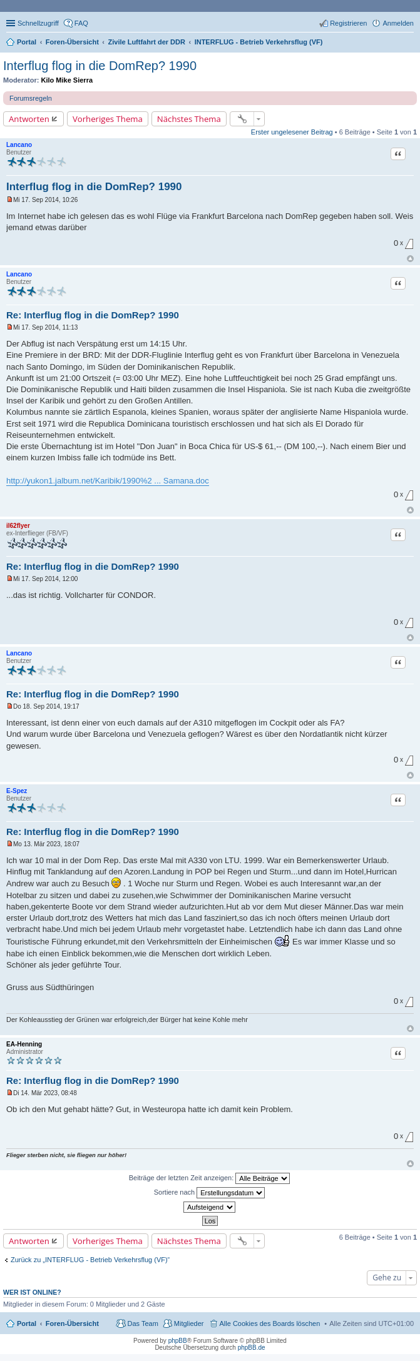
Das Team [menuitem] (142, 1323)
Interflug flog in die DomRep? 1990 (100, 66)
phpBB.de (251, 1347)
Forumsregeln (30, 98)
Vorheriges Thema (108, 118)
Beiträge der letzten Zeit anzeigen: (209, 1178)
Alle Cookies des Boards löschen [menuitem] (270, 1323)
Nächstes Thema (189, 118)
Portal (26, 42)
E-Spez (16, 790)
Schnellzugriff (38, 23)
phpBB (177, 1340)
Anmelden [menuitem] (398, 23)
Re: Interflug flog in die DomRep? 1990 (92, 315)
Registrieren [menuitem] (348, 23)
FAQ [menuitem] (81, 23)
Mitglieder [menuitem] (189, 1323)
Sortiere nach (209, 1192)
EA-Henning (24, 1044)
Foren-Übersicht (72, 1323)
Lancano (19, 144)
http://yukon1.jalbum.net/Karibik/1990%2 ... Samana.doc (107, 480)
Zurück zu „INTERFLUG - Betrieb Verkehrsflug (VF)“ (90, 1259)
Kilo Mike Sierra (67, 80)
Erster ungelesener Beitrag (292, 132)
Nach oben (410, 258)
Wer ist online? (32, 1292)
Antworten (29, 118)
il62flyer (18, 525)
